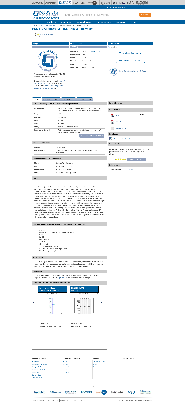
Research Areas (84, 22)
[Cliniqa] (118, 3)
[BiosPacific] (105, 3)
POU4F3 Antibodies (51, 25)
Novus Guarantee (69, 367)
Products (51, 22)
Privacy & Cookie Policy (41, 400)
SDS (117, 115)
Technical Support (99, 361)
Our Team (66, 372)
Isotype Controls (37, 367)
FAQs (95, 364)
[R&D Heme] (142, 3)
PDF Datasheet (121, 122)
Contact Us (67, 369)
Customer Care (104, 22)
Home (34, 25)
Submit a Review (136, 159)
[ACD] (130, 3)
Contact (134, 22)
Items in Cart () (112, 7)
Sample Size (36, 375)
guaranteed (63, 278)
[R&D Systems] (51, 3)
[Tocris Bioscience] (79, 3)
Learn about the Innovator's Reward (92, 135)
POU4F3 (40, 25)
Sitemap (55, 400)
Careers (66, 364)
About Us (120, 22)
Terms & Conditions (77, 400)
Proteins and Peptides (39, 369)
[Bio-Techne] (37, 3)
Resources (66, 22)
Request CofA (121, 128)
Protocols (96, 367)
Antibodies (35, 361)
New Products (37, 378)
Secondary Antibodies (39, 364)
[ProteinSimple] (92, 3)
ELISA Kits (35, 372)
